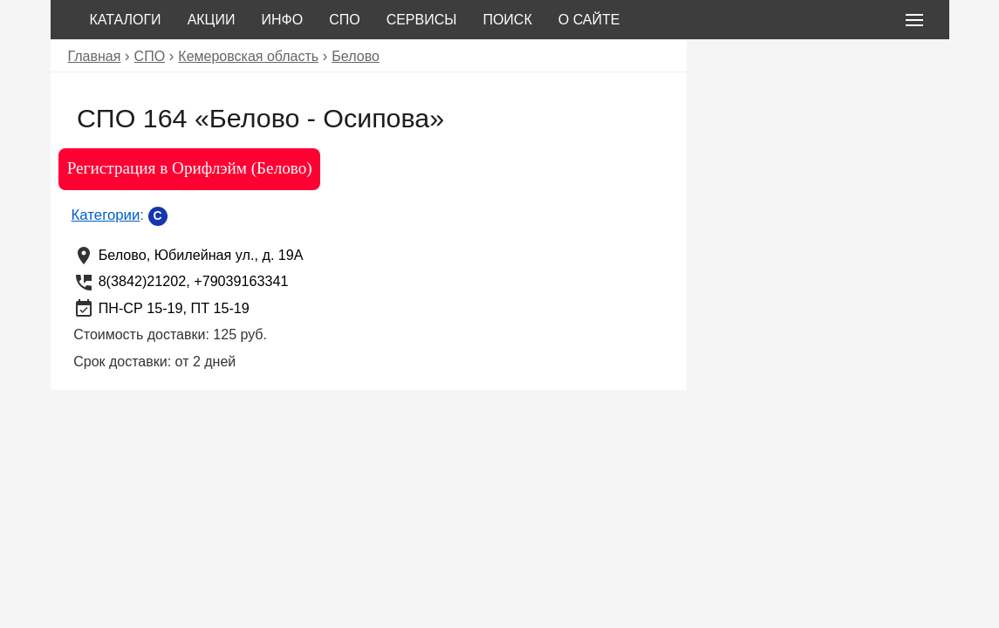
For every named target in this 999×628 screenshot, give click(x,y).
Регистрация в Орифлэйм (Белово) (189, 168)
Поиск (506, 19)
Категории (106, 215)
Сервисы (422, 19)
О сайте (589, 19)
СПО (344, 19)
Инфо (282, 19)
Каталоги (125, 19)
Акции (212, 19)
